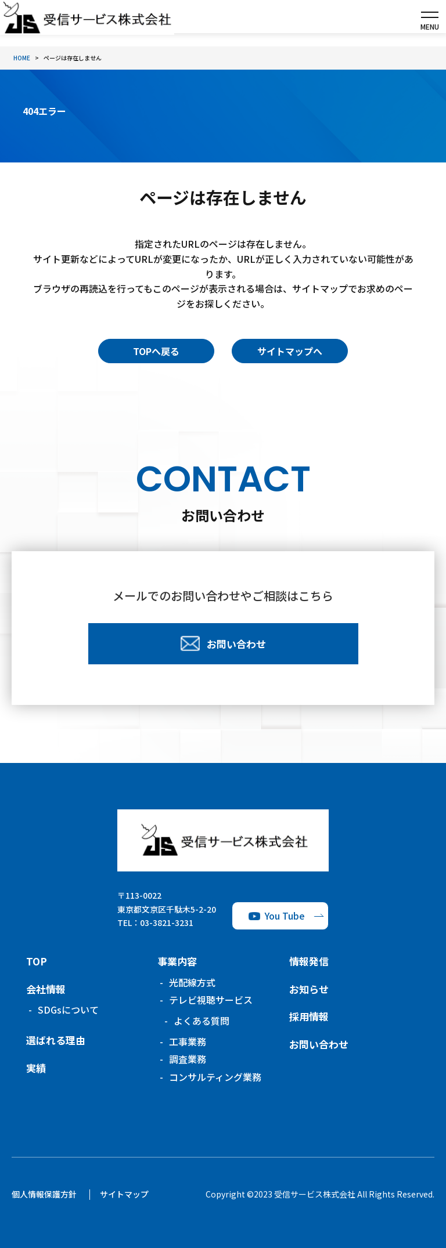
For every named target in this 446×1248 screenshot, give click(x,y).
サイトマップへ (289, 351)
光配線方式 (192, 982)
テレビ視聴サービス (211, 1000)
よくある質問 (201, 1021)
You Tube (285, 916)
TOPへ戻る (156, 351)
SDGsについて (68, 1010)
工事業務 (187, 1041)
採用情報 (309, 1016)
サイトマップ (124, 1194)
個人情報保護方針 (44, 1194)
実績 (36, 1068)
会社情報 (46, 989)
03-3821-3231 (166, 922)
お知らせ (309, 989)
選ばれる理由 (55, 1040)
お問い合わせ (318, 1044)
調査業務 (187, 1059)
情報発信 (309, 961)
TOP (36, 961)
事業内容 (177, 961)
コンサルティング (215, 1077)
